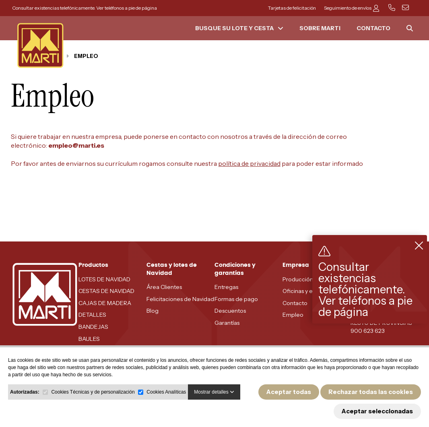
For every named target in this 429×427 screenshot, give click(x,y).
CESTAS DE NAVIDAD (106, 291)
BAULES (89, 338)
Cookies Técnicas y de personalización (92, 392)
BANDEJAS (93, 326)
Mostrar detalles (214, 392)
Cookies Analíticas (166, 392)
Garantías (226, 322)
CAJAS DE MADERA (104, 303)
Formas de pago (236, 299)
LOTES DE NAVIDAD (104, 279)
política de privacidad (249, 163)
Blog (152, 310)
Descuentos (230, 310)
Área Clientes (164, 287)
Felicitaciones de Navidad (180, 299)
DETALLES (92, 314)
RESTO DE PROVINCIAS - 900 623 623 (383, 326)
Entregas (226, 287)
